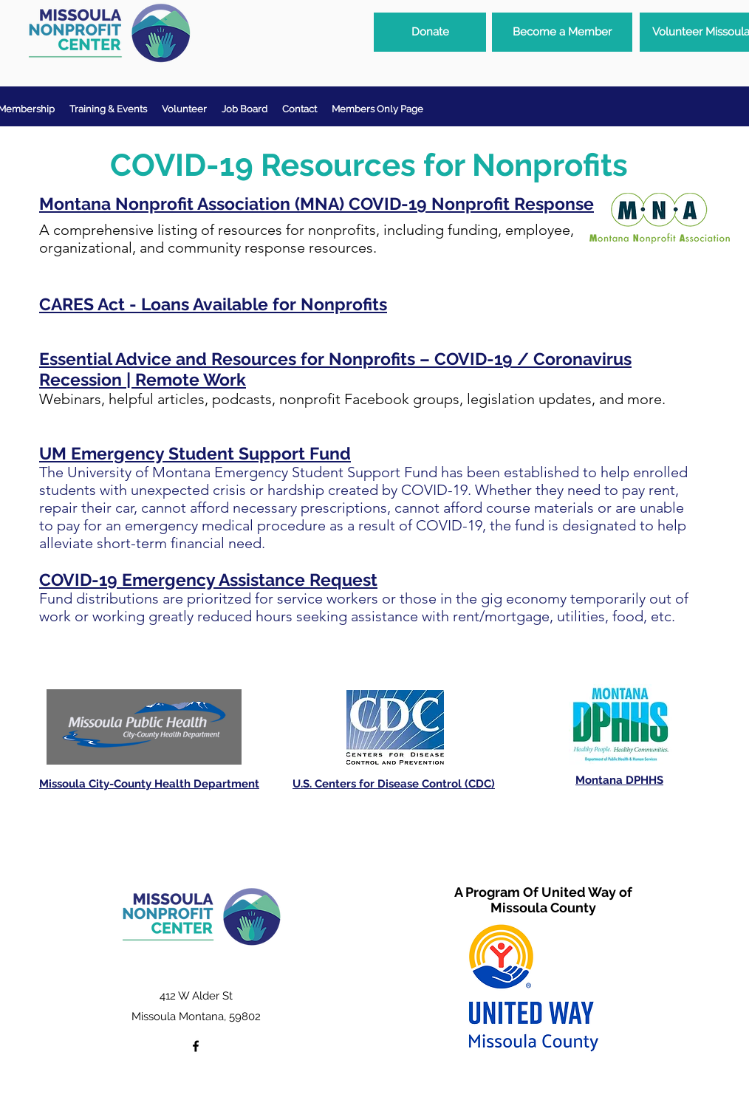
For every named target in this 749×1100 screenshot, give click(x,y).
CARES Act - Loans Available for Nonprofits (213, 304)
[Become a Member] (562, 32)
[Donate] (430, 32)
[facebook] (195, 1046)
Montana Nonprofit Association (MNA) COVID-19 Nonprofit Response (316, 203)
